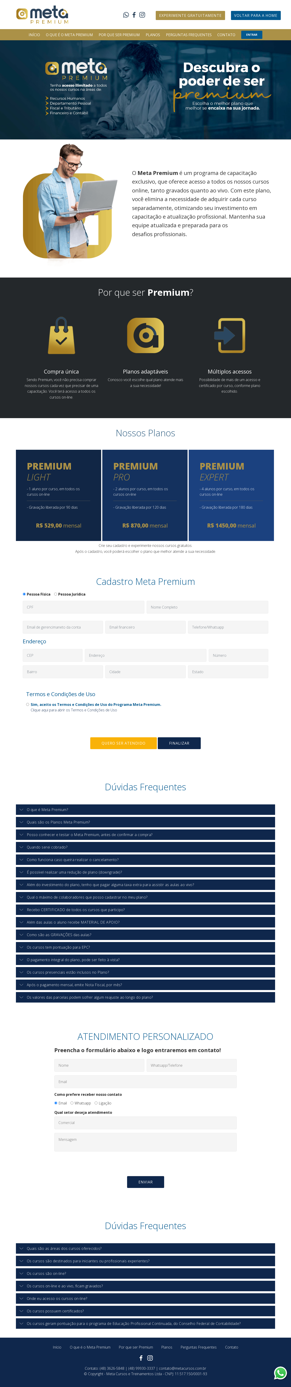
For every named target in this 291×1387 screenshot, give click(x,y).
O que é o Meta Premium (90, 1347)
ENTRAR (251, 35)
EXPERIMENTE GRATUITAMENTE (190, 15)
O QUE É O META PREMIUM (69, 34)
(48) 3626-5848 (112, 1368)
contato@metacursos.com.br (182, 1368)
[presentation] (57, 725)
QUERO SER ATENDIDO (124, 743)
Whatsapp (83, 1103)
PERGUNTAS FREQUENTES (189, 34)
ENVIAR (145, 1182)
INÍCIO (34, 34)
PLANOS (153, 34)
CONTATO (226, 34)
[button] (145, 809)
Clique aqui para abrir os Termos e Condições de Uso (74, 709)
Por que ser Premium (136, 1347)
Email (62, 1103)
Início (57, 1347)
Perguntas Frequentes (199, 1347)
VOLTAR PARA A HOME (255, 15)
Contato (231, 1347)
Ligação (105, 1103)
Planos (166, 1347)
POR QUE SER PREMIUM (119, 34)
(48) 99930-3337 (141, 1368)
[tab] (145, 809)
